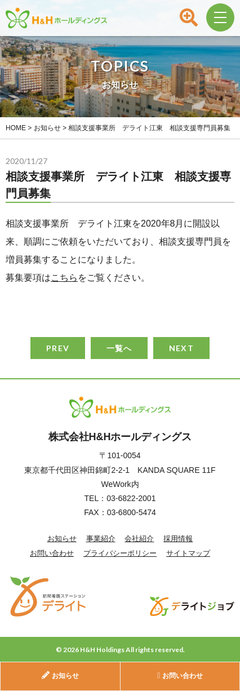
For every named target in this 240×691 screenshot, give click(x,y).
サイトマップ (188, 553)
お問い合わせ (52, 553)
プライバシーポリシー (120, 553)
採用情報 (178, 538)
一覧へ (119, 348)
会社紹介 (139, 538)
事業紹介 (100, 538)
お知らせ (62, 538)
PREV (57, 348)
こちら (64, 277)
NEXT (181, 348)
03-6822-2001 (130, 498)
